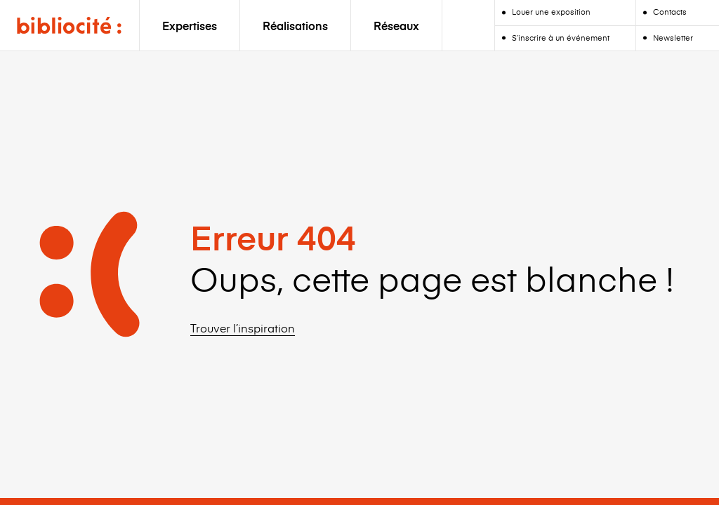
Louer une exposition (551, 11)
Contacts (670, 11)
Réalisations (295, 25)
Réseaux (396, 25)
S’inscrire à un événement (560, 37)
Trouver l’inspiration (242, 327)
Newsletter (673, 37)
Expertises (189, 25)
